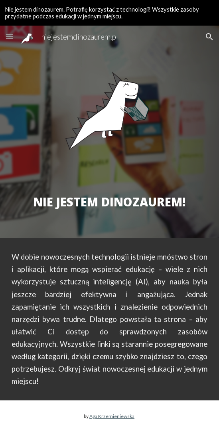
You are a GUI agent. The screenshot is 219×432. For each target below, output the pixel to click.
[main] (109, 193)
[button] (9, 37)
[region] (109, 13)
